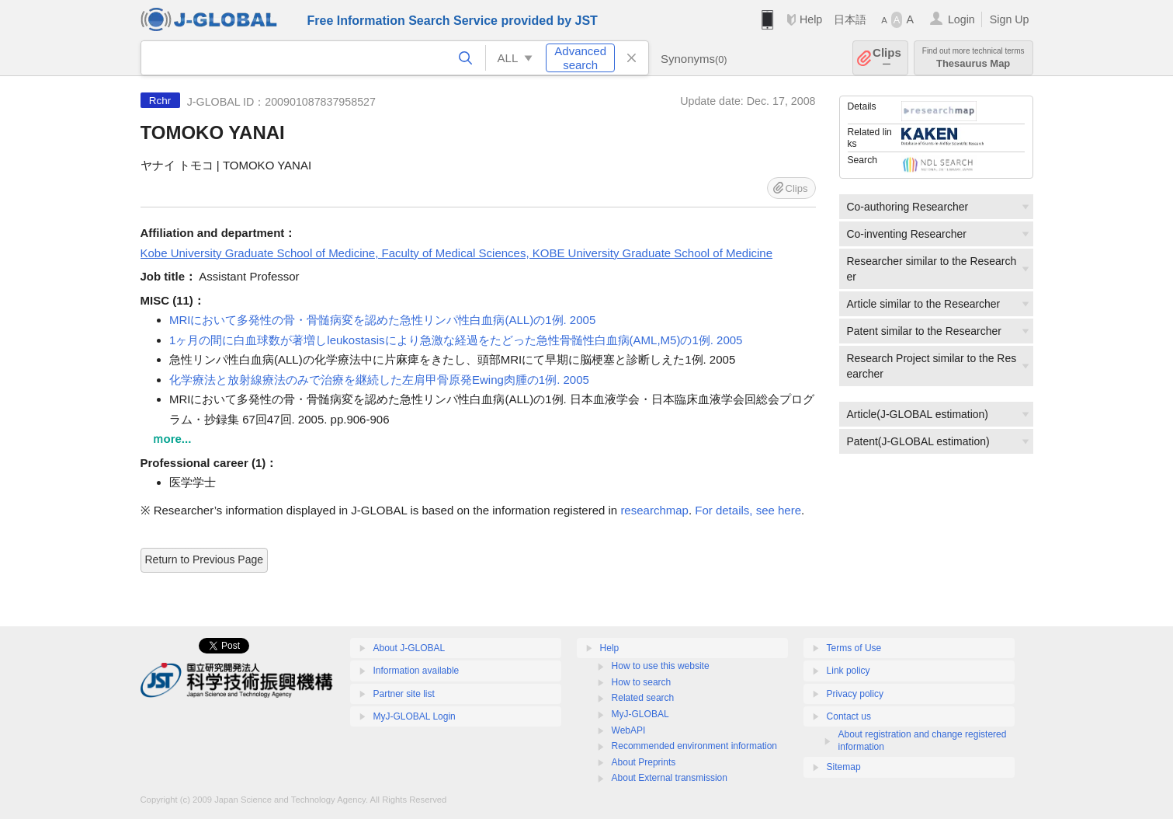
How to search (642, 682)
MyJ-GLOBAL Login (414, 716)
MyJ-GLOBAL (640, 714)
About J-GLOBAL (409, 648)
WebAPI (629, 730)
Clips (887, 58)
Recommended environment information (694, 746)
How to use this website (661, 665)
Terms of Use (854, 648)
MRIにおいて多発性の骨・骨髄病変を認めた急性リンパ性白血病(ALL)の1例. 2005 (382, 319)
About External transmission (669, 777)
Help (811, 19)
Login (961, 19)
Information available (416, 670)
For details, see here (748, 510)
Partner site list (404, 693)
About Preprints (644, 762)
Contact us (849, 716)
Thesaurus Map (973, 58)
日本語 (850, 19)
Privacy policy (855, 693)
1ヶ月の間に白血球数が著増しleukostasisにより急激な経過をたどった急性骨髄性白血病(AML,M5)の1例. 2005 (455, 340)
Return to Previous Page (204, 559)
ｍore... (172, 438)
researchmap (654, 510)
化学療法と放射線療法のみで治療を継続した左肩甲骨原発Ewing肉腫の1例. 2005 (379, 379)
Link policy (848, 670)
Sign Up (1009, 19)
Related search (643, 697)
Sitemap (844, 766)
